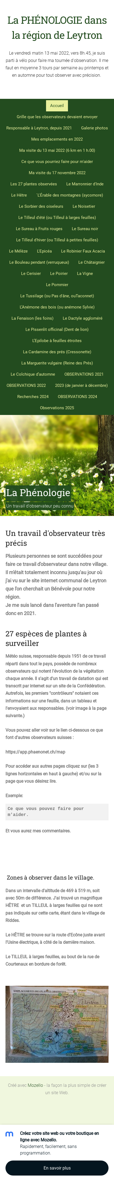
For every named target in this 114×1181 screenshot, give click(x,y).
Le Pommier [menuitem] (57, 284)
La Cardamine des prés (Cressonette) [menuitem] (57, 351)
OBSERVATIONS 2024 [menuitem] (77, 396)
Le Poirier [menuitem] (59, 273)
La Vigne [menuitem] (85, 273)
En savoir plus (57, 1168)
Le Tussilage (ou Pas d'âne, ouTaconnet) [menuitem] (57, 295)
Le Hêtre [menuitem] (19, 195)
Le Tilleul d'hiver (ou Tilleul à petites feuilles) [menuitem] (57, 240)
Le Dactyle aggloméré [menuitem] (82, 318)
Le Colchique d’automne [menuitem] (33, 374)
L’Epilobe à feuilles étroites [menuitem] (57, 340)
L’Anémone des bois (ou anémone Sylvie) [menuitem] (57, 307)
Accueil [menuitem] (57, 105)
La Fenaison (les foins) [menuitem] (32, 318)
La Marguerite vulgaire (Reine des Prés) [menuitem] (57, 363)
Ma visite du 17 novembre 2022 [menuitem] (57, 172)
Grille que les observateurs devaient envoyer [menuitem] (57, 116)
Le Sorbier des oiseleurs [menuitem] (41, 206)
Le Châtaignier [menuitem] (91, 262)
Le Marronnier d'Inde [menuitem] (85, 184)
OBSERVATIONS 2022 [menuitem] (26, 385)
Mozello (35, 1085)
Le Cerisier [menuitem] (31, 273)
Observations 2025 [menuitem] (57, 407)
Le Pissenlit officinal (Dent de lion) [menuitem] (57, 329)
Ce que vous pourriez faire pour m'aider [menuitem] (57, 161)
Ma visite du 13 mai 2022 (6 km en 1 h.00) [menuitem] (57, 150)
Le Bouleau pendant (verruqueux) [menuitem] (39, 262)
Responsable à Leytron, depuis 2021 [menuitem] (39, 128)
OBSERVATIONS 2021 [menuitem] (84, 374)
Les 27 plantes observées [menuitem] (33, 184)
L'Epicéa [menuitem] (44, 251)
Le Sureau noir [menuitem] (85, 228)
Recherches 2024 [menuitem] (33, 396)
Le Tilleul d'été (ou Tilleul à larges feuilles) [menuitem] (57, 217)
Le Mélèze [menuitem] (18, 251)
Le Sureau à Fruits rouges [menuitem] (39, 228)
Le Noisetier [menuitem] (84, 206)
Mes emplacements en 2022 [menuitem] (57, 139)
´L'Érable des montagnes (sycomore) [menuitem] (69, 195)
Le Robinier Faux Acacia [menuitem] (83, 251)
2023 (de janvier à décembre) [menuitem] (81, 385)
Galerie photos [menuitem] (94, 128)
